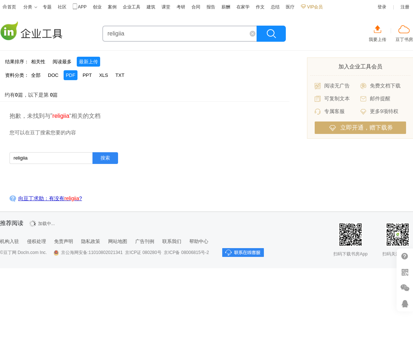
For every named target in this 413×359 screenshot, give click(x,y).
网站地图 (117, 241)
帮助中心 (198, 241)
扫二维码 (405, 272)
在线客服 (405, 303)
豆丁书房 (404, 39)
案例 (112, 7)
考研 (181, 7)
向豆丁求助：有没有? (50, 198)
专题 (47, 7)
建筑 (151, 7)
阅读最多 (62, 61)
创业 (97, 7)
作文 (260, 7)
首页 (9, 7)
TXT (120, 75)
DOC (53, 75)
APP (80, 7)
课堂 (166, 7)
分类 (30, 7)
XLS (103, 75)
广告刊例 (144, 241)
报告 (210, 7)
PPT (87, 75)
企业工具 (131, 7)
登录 (382, 7)
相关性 (38, 61)
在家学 (243, 7)
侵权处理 (36, 241)
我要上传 (377, 39)
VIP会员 (312, 7)
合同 (196, 7)
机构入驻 (9, 241)
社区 (62, 7)
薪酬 (225, 7)
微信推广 (405, 288)
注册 (405, 7)
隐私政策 (90, 241)
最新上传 (88, 61)
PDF (70, 75)
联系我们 (171, 241)
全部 (36, 75)
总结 (275, 7)
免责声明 (63, 241)
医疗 (290, 7)
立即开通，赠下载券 (361, 127)
